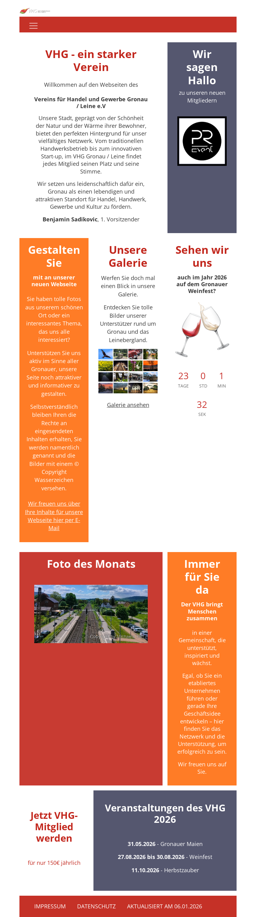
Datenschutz (96, 906)
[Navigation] (33, 25)
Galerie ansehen (128, 404)
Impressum (50, 906)
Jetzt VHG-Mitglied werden (54, 826)
